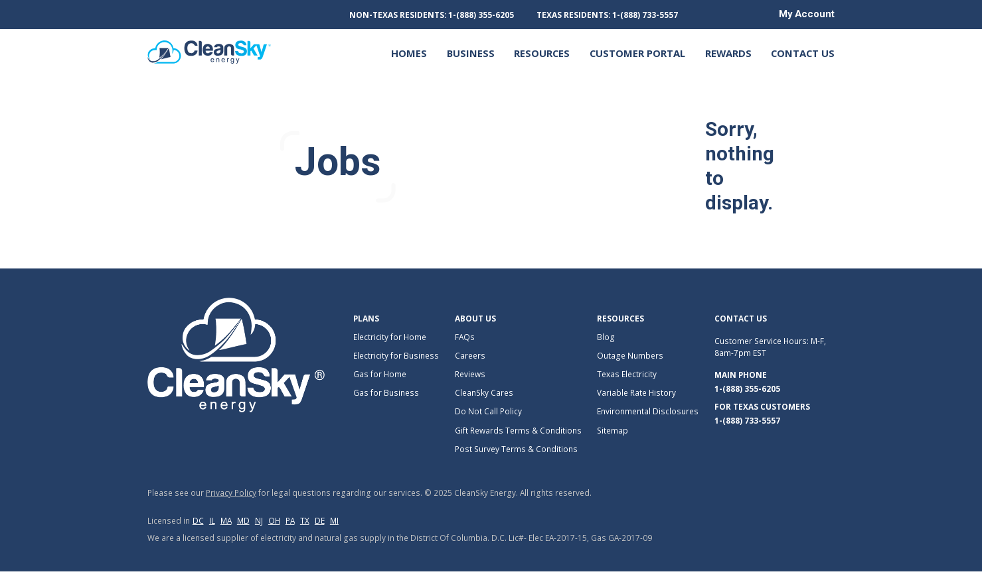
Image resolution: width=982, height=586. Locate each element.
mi (334, 520)
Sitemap (612, 430)
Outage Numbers (630, 355)
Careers (470, 355)
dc (198, 520)
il (212, 520)
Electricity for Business (396, 355)
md (243, 520)
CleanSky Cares (484, 392)
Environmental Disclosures (647, 411)
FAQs (465, 336)
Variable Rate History (636, 392)
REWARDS (728, 53)
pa (290, 520)
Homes (409, 53)
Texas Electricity (627, 374)
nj (259, 520)
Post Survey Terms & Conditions (516, 448)
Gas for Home (379, 374)
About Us (475, 318)
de (320, 520)
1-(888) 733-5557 (747, 420)
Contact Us (803, 53)
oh (274, 520)
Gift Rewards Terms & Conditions (518, 430)
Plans (366, 318)
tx (304, 520)
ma (226, 520)
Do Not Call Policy (488, 411)
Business (471, 53)
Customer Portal (637, 53)
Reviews (470, 374)
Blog (606, 336)
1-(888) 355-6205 (747, 388)
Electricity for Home (389, 336)
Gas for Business (386, 392)
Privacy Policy (231, 492)
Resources (542, 53)
